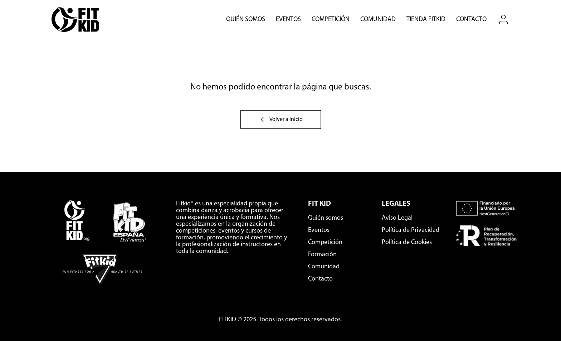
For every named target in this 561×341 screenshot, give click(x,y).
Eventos (288, 19)
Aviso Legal (397, 218)
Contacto (471, 19)
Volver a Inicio (281, 119)
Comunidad (378, 19)
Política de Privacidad (410, 230)
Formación (322, 254)
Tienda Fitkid (425, 19)
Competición (331, 19)
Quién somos (245, 19)
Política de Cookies (407, 242)
